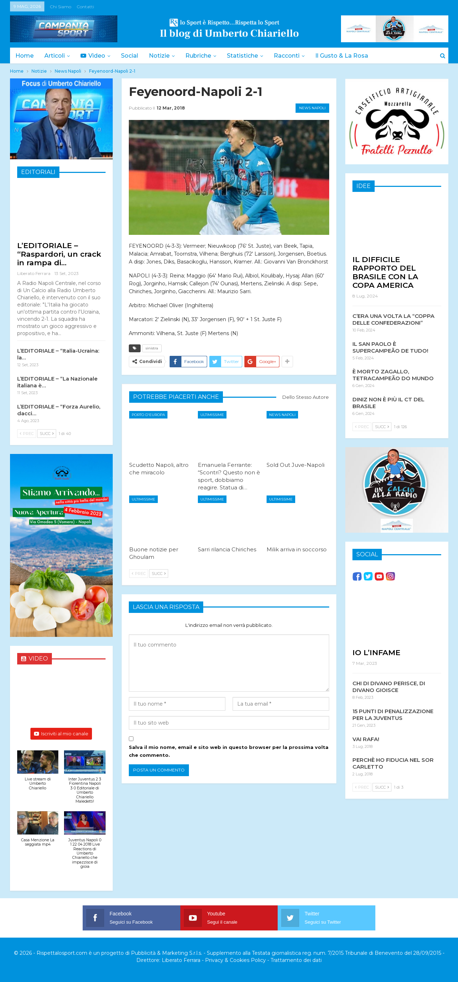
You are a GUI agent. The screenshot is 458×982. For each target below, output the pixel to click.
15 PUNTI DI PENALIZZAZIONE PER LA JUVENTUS (392, 714)
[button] (38, 774)
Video (95, 55)
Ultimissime (212, 414)
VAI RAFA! (365, 738)
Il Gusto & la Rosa (350, 55)
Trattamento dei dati (296, 960)
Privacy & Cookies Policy (235, 960)
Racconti (294, 55)
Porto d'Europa (148, 414)
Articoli (55, 55)
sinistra (152, 348)
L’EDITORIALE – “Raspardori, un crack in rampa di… (59, 254)
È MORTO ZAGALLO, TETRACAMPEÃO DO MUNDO (393, 374)
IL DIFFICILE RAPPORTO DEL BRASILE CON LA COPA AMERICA (385, 272)
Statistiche (248, 55)
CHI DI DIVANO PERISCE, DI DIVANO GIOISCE (388, 686)
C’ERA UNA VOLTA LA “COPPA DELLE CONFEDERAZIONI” (393, 319)
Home (24, 55)
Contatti (85, 6)
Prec (139, 573)
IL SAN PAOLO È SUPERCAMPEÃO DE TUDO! (390, 347)
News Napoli (312, 108)
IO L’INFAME (376, 652)
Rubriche (203, 55)
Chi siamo (60, 6)
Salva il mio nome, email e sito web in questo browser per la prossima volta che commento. (228, 751)
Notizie (163, 55)
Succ (159, 573)
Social (132, 55)
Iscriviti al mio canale (61, 733)
